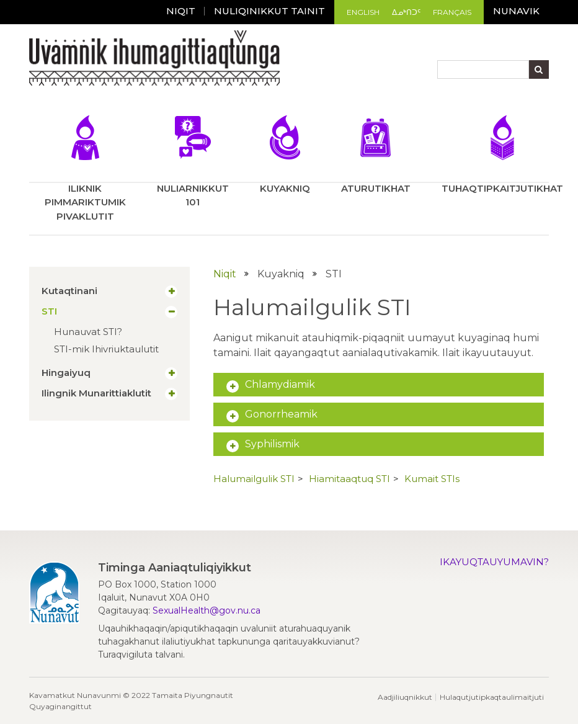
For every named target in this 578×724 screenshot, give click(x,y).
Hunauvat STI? (88, 331)
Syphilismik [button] (272, 444)
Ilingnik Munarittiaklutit (96, 393)
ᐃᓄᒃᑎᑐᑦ (406, 12)
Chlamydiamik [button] (280, 384)
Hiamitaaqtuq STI (349, 479)
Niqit (180, 11)
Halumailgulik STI (254, 479)
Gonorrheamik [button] (281, 414)
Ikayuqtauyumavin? (494, 562)
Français (452, 12)
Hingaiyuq (66, 372)
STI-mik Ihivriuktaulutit (106, 349)
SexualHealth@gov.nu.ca (206, 610)
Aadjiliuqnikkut (405, 697)
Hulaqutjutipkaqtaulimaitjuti (492, 697)
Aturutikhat (376, 154)
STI (49, 311)
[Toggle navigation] (37, 95)
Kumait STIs (432, 479)
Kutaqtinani (69, 291)
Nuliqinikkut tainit (269, 11)
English (363, 12)
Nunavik (516, 11)
